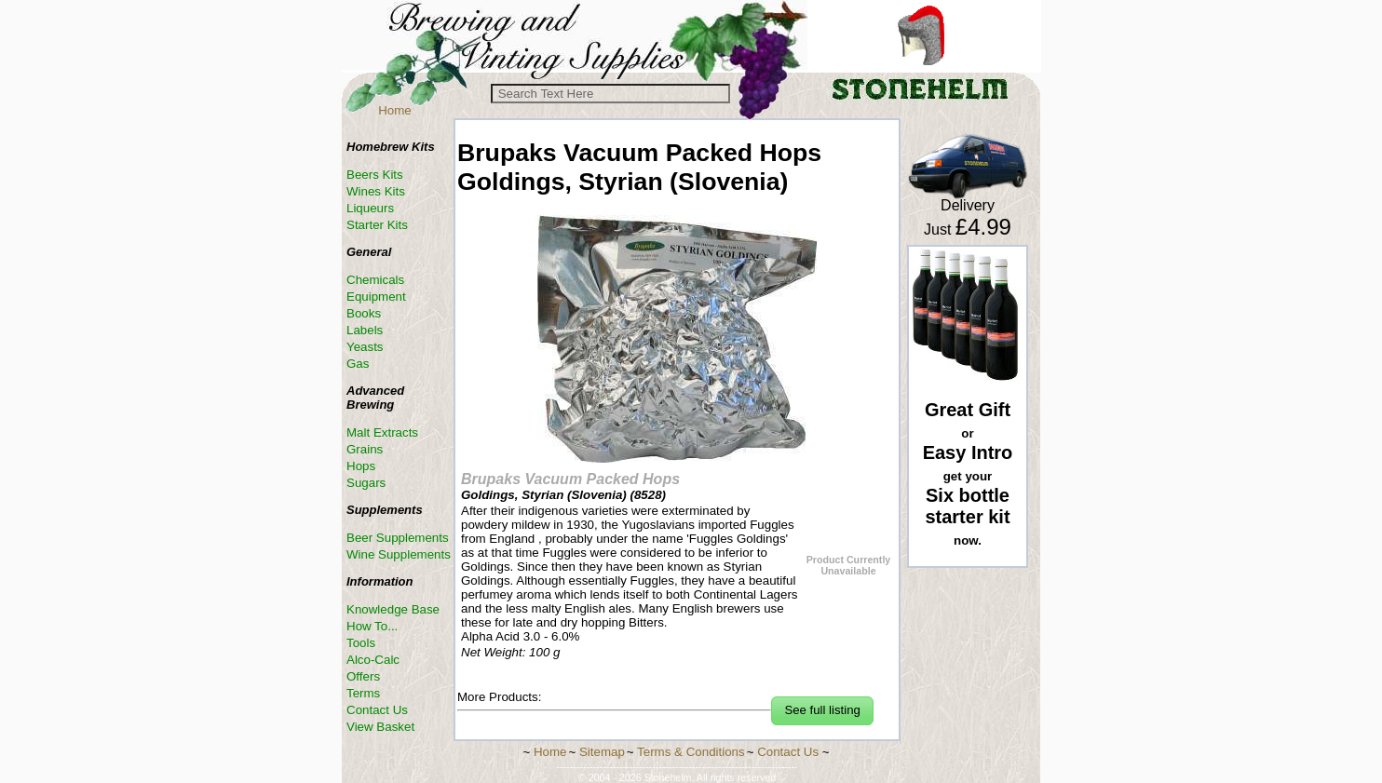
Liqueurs (370, 208)
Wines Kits (375, 191)
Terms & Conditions (691, 752)
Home (395, 110)
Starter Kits (377, 225)
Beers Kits (374, 175)
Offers (363, 676)
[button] (822, 710)
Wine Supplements (398, 554)
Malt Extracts (382, 432)
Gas (357, 364)
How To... (372, 626)
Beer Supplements (397, 538)
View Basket (380, 727)
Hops (360, 466)
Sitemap (602, 752)
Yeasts (365, 347)
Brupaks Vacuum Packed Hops (570, 479)
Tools (360, 643)
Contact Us (377, 710)
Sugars (366, 483)
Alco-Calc (373, 660)
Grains (364, 449)
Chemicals (375, 280)
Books (363, 313)
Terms (363, 693)
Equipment (376, 297)
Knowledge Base (393, 609)
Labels (364, 330)
